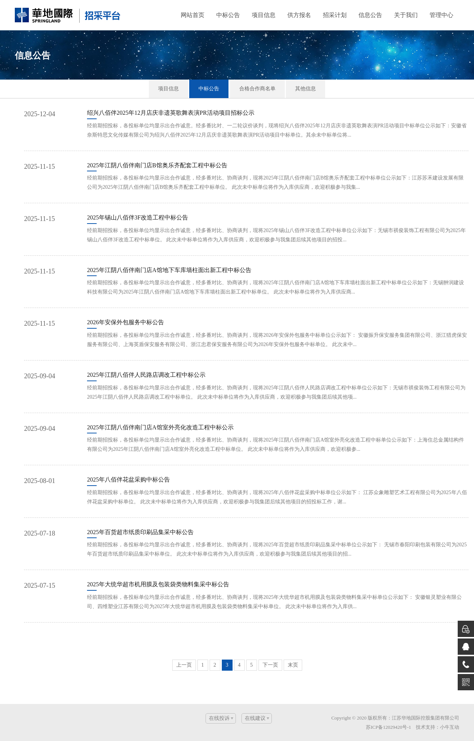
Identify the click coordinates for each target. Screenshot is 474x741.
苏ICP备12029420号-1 (388, 727)
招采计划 (335, 15)
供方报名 (299, 15)
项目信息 (264, 15)
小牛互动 (449, 727)
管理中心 (441, 15)
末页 (293, 665)
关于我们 (406, 15)
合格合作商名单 (257, 88)
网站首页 (192, 15)
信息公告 (370, 15)
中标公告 (228, 15)
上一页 (184, 665)
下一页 (270, 665)
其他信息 (305, 88)
